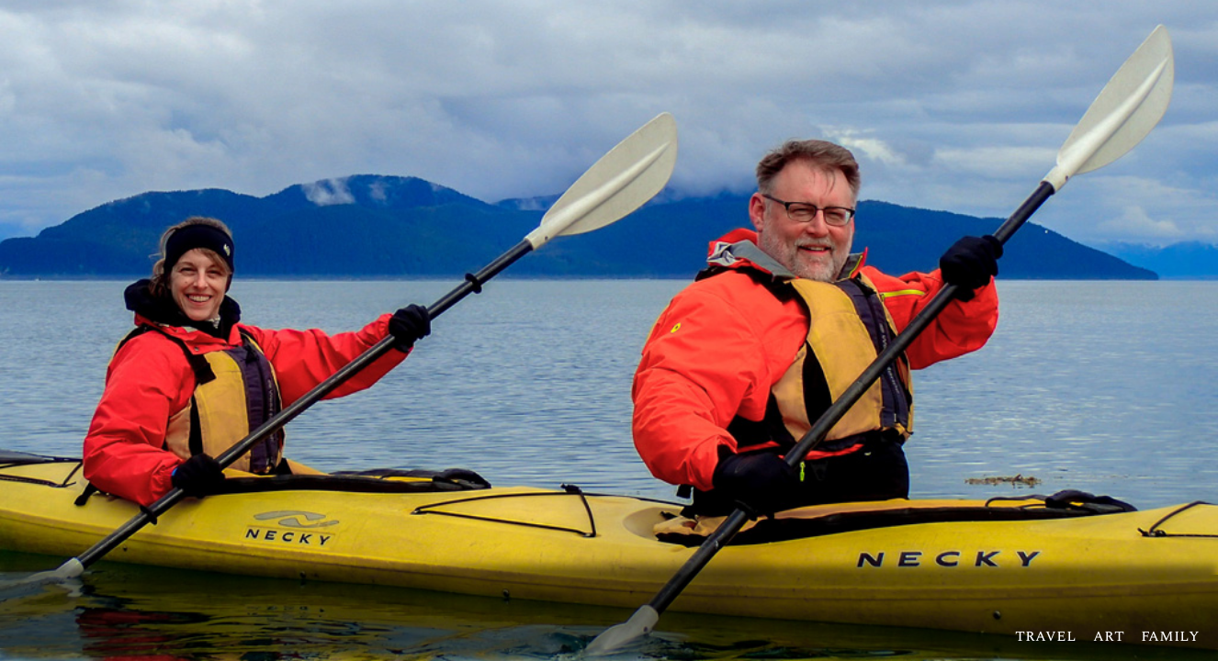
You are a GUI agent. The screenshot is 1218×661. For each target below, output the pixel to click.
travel (1046, 635)
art (1108, 635)
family (1170, 635)
